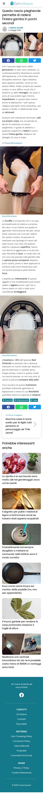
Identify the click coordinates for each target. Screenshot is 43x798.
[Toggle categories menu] (4, 3)
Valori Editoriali (21, 745)
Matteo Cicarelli (16, 28)
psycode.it (21, 723)
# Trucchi (7, 400)
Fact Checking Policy (21, 736)
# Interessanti (21, 400)
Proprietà (21, 750)
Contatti (21, 719)
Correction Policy (21, 741)
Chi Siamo (21, 714)
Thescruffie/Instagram (13, 143)
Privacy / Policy (21, 767)
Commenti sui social (21, 755)
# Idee (34, 400)
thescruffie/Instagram (9, 216)
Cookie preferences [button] (22, 772)
